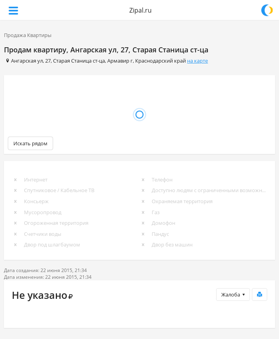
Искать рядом (30, 143)
